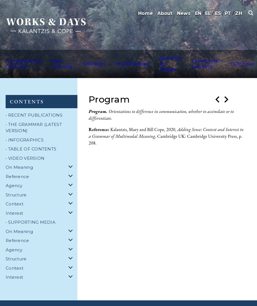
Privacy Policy (118, 297)
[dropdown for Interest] (71, 201)
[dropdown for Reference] (71, 164)
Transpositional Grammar (20, 57)
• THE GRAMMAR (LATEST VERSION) (34, 115)
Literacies (82, 57)
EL (208, 13)
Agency (14, 173)
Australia (244, 57)
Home (145, 13)
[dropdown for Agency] (71, 173)
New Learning (56, 57)
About (164, 13)
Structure (16, 182)
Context (14, 191)
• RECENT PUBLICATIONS (34, 102)
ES (218, 13)
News (184, 13)
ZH (238, 13)
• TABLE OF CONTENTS (31, 136)
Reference (17, 164)
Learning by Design (148, 57)
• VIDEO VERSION (25, 145)
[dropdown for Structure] (71, 182)
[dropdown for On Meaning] (71, 155)
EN (198, 13)
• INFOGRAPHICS (25, 127)
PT (228, 13)
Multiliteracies (113, 57)
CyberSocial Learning (182, 57)
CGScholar (218, 57)
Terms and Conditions (82, 297)
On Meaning (19, 155)
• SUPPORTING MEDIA (30, 209)
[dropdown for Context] (71, 192)
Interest (14, 200)
